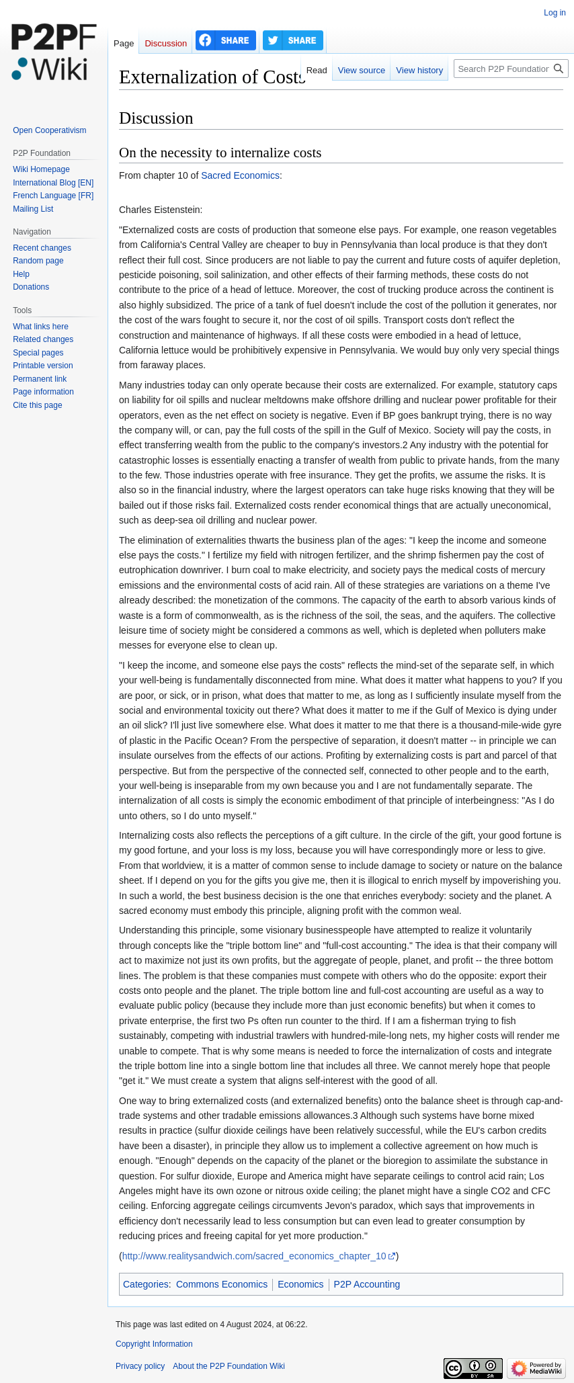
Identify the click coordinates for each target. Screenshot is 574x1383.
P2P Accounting (367, 1284)
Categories (146, 1284)
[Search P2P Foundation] (511, 68)
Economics (300, 1284)
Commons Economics (222, 1284)
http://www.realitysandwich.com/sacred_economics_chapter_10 (254, 1256)
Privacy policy (140, 1366)
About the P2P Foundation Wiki (229, 1366)
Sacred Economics (240, 175)
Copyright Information (154, 1344)
